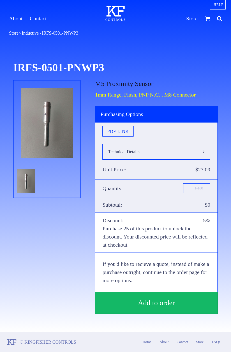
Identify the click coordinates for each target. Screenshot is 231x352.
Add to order (156, 303)
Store (192, 18)
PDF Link (118, 131)
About (16, 18)
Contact (38, 18)
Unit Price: (114, 169)
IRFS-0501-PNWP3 (60, 33)
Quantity (111, 188)
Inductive (30, 33)
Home (147, 342)
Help (218, 5)
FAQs (216, 342)
